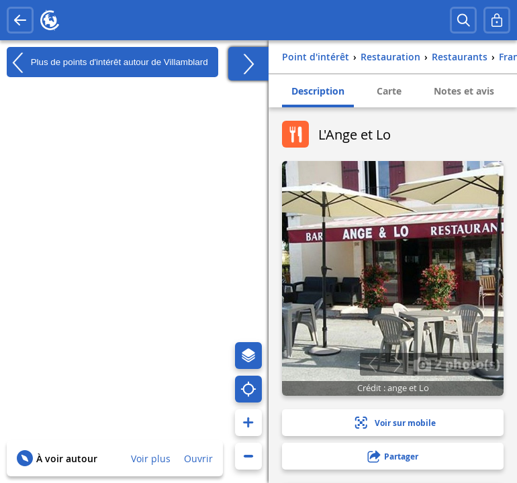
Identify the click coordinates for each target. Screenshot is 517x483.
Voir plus (151, 458)
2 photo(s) (456, 363)
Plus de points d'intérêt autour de (107, 62)
